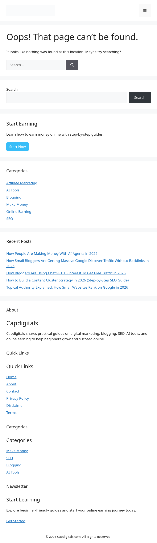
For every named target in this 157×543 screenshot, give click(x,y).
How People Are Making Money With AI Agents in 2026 (52, 253)
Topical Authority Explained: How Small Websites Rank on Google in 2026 (67, 287)
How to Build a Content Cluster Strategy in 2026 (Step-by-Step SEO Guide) (67, 280)
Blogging (13, 197)
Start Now (17, 146)
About (11, 384)
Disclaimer (15, 405)
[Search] (72, 65)
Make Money (17, 204)
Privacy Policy (17, 398)
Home (11, 376)
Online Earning (18, 211)
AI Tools (12, 190)
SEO (9, 218)
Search (12, 89)
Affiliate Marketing (21, 183)
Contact (12, 391)
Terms (11, 412)
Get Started (15, 520)
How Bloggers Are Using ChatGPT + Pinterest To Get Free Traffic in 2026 (66, 273)
